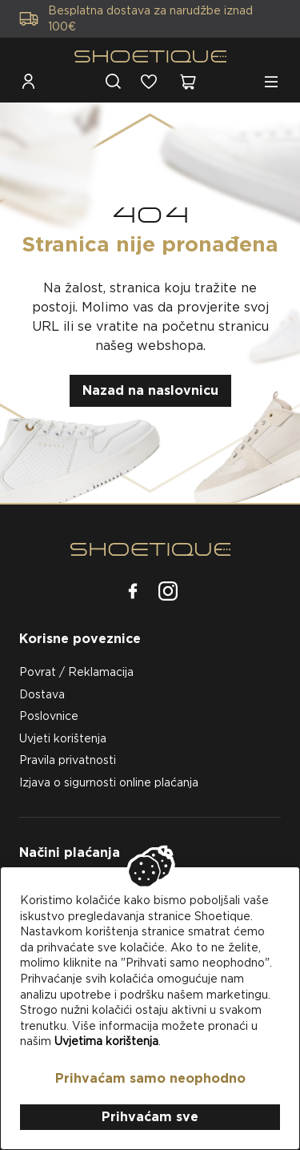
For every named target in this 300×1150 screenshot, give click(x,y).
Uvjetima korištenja (106, 1041)
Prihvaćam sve (150, 1116)
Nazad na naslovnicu (150, 390)
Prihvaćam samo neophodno (150, 1078)
